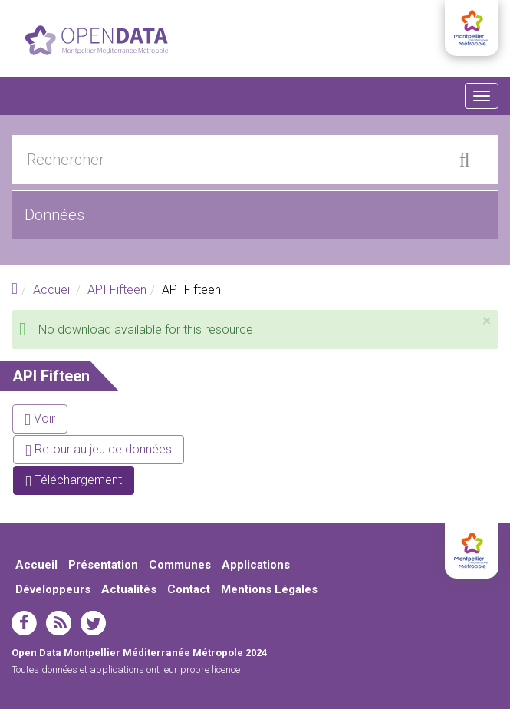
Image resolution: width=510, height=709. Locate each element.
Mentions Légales (269, 589)
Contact (188, 589)
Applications (256, 565)
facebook (24, 623)
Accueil (52, 289)
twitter (93, 623)
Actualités (128, 589)
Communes (180, 565)
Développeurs (52, 589)
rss (58, 623)
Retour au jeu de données (98, 449)
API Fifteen (116, 289)
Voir (40, 418)
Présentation (103, 565)
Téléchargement (79, 483)
